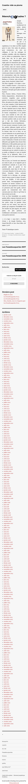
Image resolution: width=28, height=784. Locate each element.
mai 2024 (6, 356)
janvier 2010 (7, 715)
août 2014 (6, 600)
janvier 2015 (7, 590)
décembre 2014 (8, 592)
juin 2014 (6, 604)
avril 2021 (6, 433)
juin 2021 (6, 429)
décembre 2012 (8, 642)
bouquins (4, 235)
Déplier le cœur (8, 294)
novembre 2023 (8, 369)
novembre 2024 (8, 344)
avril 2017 (6, 534)
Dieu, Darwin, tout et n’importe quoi (14, 301)
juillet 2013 (7, 627)
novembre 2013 (8, 619)
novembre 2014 (8, 594)
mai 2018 (6, 506)
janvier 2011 (7, 690)
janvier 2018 (7, 515)
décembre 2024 (8, 342)
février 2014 (7, 613)
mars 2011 (6, 686)
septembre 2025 (8, 323)
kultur (4, 759)
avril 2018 (6, 509)
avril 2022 (7, 408)
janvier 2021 (7, 440)
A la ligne (10, 235)
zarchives (5, 770)
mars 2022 (7, 410)
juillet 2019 (7, 477)
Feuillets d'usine (17, 235)
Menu (4, 9)
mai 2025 (6, 331)
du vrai (4, 748)
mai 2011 (6, 682)
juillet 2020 (7, 452)
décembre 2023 (8, 367)
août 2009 (7, 725)
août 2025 (7, 325)
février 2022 (7, 413)
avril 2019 (6, 483)
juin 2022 (6, 404)
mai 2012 (6, 657)
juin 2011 (6, 680)
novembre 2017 (8, 519)
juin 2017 (6, 529)
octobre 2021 (7, 421)
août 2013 (6, 625)
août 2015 (6, 575)
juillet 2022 (7, 402)
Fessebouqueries (7, 752)
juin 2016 (6, 554)
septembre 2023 (8, 373)
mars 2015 (7, 586)
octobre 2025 (7, 321)
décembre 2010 (8, 692)
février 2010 (7, 713)
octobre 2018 (7, 496)
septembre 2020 (8, 448)
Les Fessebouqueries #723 (11, 303)
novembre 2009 (8, 719)
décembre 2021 (8, 417)
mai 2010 (6, 707)
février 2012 (7, 663)
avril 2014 (6, 609)
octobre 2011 (7, 671)
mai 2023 (6, 381)
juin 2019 (6, 479)
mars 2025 (7, 335)
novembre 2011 (8, 669)
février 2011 (7, 688)
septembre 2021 (8, 423)
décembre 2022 (8, 392)
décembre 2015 (8, 567)
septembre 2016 (8, 548)
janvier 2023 (7, 390)
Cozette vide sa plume (12, 5)
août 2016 (6, 550)
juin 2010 (6, 705)
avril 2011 (6, 684)
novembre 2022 (8, 394)
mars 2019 (7, 486)
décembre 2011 (8, 667)
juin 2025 (6, 329)
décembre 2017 (8, 517)
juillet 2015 (7, 577)
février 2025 (7, 337)
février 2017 (7, 538)
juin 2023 (6, 379)
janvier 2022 (7, 415)
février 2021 (7, 438)
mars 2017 (7, 536)
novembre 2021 (8, 419)
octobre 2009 (8, 721)
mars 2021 (7, 436)
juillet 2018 (7, 502)
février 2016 (7, 563)
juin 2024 (6, 354)
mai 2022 (6, 406)
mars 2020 (7, 461)
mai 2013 (6, 632)
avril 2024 (7, 358)
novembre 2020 (8, 444)
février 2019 (7, 488)
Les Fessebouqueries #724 (11, 299)
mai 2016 (6, 557)
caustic (4, 745)
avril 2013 (6, 634)
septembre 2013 (8, 623)
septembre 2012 (8, 648)
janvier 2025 (7, 340)
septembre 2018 (8, 498)
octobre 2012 (7, 646)
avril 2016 (6, 559)
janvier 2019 (7, 490)
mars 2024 (7, 360)
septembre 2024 (8, 348)
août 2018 (6, 500)
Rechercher (5, 267)
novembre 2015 (8, 569)
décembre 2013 (8, 617)
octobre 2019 (7, 471)
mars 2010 (7, 711)
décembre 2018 (8, 492)
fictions (4, 756)
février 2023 (7, 388)
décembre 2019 (8, 467)
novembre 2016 (8, 544)
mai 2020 (6, 456)
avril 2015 (6, 584)
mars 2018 (7, 511)
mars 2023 (7, 385)
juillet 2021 (7, 427)
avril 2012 (6, 659)
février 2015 (7, 588)
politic (4, 763)
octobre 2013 (7, 621)
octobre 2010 (7, 696)
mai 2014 (6, 607)
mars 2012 (7, 661)
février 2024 (7, 363)
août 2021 (6, 425)
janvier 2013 (7, 640)
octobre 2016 (7, 546)
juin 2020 (6, 454)
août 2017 (6, 525)
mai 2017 (6, 531)
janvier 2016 (7, 565)
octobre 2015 (7, 571)
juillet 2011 (7, 678)
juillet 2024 (7, 352)
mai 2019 (6, 481)
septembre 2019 (8, 473)
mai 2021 (6, 431)
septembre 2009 (8, 723)
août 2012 (6, 650)
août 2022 (7, 400)
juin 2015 (6, 579)
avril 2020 (7, 458)
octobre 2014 (7, 596)
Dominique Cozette (9, 233)
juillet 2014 (7, 602)
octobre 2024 (7, 346)
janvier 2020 (7, 465)
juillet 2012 (7, 652)
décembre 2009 (8, 717)
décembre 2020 (8, 442)
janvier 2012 (7, 665)
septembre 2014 (8, 598)
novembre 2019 (8, 469)
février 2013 (7, 638)
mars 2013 (7, 636)
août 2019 (6, 475)
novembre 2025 (8, 319)
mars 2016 (7, 561)
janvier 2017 (7, 540)
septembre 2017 (8, 523)
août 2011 (6, 675)
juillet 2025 (7, 327)
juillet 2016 (7, 552)
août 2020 (7, 450)
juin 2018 (6, 504)
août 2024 (7, 350)
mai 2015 (6, 582)
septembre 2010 (8, 698)
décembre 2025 (8, 317)
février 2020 (7, 463)
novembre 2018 (8, 494)
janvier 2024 (7, 365)
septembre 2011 (8, 673)
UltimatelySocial (14, 783)
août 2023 (7, 375)
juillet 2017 (7, 527)
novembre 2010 (8, 694)
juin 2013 (6, 630)
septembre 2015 (8, 573)
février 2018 (7, 513)
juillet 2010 (7, 703)
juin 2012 (6, 655)
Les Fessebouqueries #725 (11, 296)
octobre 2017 (7, 521)
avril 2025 (7, 333)
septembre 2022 (8, 398)
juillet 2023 (7, 377)
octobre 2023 (7, 371)
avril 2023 (6, 383)
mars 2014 (7, 611)
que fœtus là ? (6, 767)
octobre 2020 (7, 446)
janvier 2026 (7, 315)
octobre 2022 (7, 396)
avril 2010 (6, 709)
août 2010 (6, 700)
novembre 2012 (8, 644)
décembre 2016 (8, 542)
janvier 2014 (7, 615)
